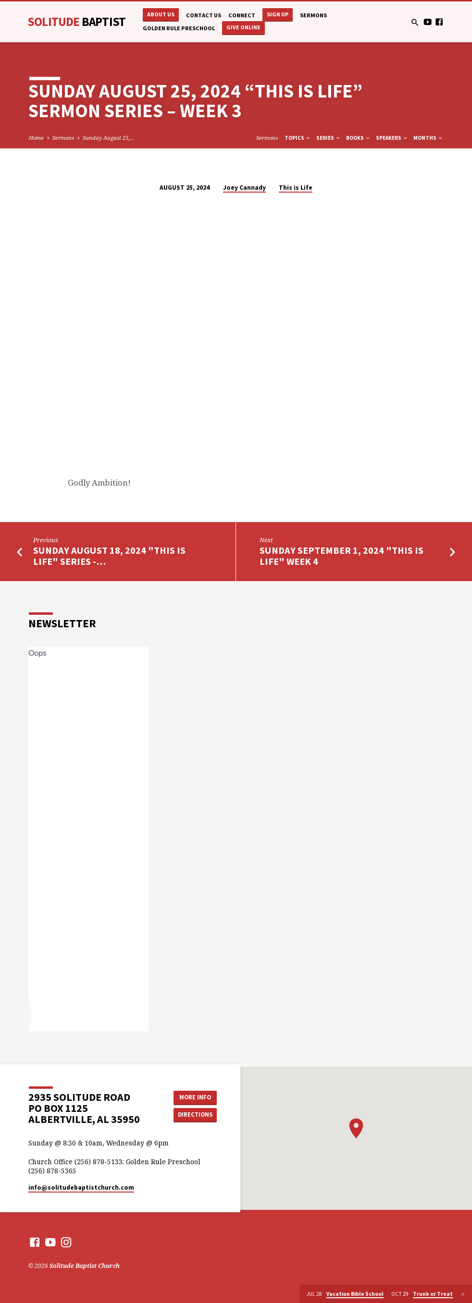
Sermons (313, 15)
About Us (160, 14)
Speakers (392, 137)
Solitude (76, 21)
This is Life (295, 187)
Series (328, 137)
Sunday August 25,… (109, 137)
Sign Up (277, 14)
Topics (298, 137)
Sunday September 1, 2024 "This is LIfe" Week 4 (341, 556)
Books (358, 137)
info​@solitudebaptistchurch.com (81, 1187)
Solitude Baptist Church (85, 1266)
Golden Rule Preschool (179, 28)
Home (36, 137)
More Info (195, 1097)
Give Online (243, 27)
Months (428, 137)
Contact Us (203, 15)
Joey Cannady (244, 187)
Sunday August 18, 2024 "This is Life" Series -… (109, 556)
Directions (195, 1114)
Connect (241, 15)
